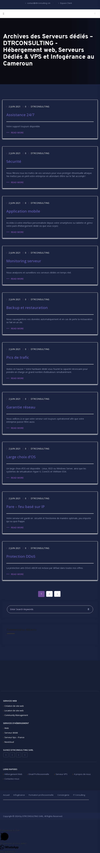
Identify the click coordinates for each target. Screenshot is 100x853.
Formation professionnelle (41, 794)
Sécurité (13, 161)
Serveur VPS (61, 773)
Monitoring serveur (23, 260)
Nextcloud (9, 741)
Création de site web (14, 705)
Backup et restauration (27, 307)
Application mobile (23, 211)
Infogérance (19, 794)
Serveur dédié (11, 732)
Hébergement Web (13, 773)
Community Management (16, 714)
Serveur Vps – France (14, 736)
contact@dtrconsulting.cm (37, 3)
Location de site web (14, 710)
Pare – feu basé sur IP (25, 506)
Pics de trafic (17, 357)
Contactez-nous (11, 778)
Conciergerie (63, 794)
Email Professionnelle (39, 773)
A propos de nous (82, 773)
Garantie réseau (20, 406)
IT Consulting (79, 794)
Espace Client (65, 3)
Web (6, 727)
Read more (17, 132)
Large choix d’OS (21, 456)
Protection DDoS (20, 556)
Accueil (6, 794)
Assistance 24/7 (20, 114)
